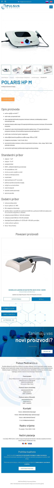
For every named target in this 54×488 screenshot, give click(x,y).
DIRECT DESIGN (13, 483)
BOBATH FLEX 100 (8, 308)
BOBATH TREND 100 (9, 314)
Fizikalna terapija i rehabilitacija (23, 77)
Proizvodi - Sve (8, 320)
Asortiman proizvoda (27, 468)
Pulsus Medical (4, 77)
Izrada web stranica (21, 483)
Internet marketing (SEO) (38, 483)
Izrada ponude (7, 99)
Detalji (41, 299)
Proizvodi (12, 77)
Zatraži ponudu (16, 299)
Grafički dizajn (29, 483)
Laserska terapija (35, 77)
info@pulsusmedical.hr (25, 1)
